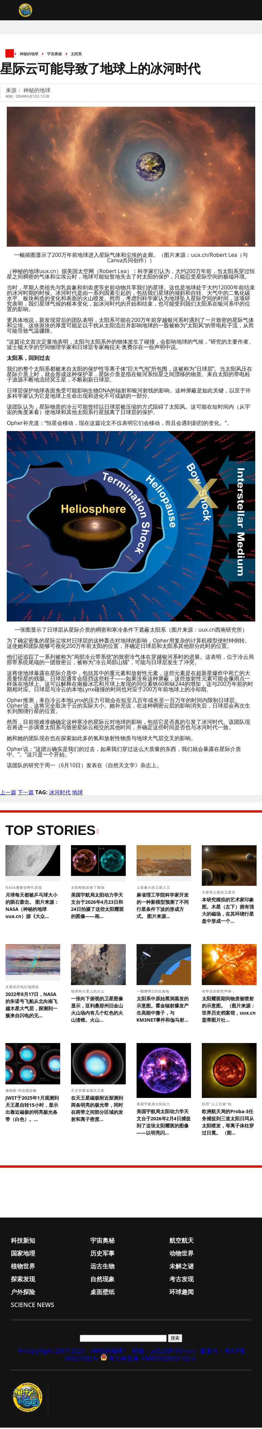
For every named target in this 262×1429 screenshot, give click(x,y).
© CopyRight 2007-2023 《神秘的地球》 (73, 1352)
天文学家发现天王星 (88, 1091)
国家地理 (23, 1254)
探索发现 (23, 1280)
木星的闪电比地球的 (22, 987)
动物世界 (181, 1254)
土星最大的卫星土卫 (154, 888)
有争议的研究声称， (219, 992)
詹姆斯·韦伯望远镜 (21, 1091)
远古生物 (102, 1267)
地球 (77, 793)
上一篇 (8, 793)
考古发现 (181, 1280)
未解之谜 (181, 1267)
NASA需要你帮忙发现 (24, 888)
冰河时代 (60, 793)
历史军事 (102, 1254)
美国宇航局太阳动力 (154, 1105)
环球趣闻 (181, 1293)
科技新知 (23, 1242)
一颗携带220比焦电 (154, 992)
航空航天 (181, 1242)
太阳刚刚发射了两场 (88, 888)
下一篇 (26, 793)
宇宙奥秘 (54, 55)
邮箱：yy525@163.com (164, 1352)
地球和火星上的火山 (88, 992)
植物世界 (23, 1267)
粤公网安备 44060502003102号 (152, 1359)
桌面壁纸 (102, 1293)
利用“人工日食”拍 (217, 1105)
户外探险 (23, 1293)
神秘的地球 (29, 55)
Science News (32, 1306)
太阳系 (76, 55)
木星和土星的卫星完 (219, 893)
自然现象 (102, 1280)
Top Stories (50, 831)
